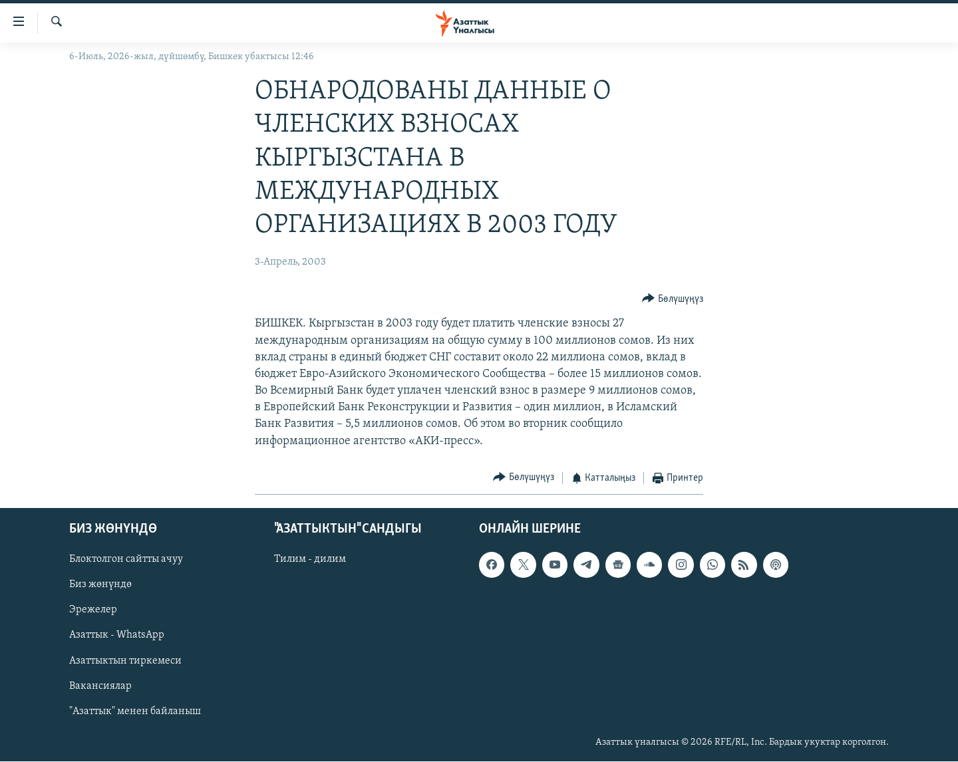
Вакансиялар (100, 686)
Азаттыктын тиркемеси (125, 661)
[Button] (672, 299)
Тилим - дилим (310, 560)
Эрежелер (93, 610)
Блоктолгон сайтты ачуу (126, 560)
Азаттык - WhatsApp (116, 635)
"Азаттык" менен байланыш (135, 711)
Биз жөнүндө (100, 585)
